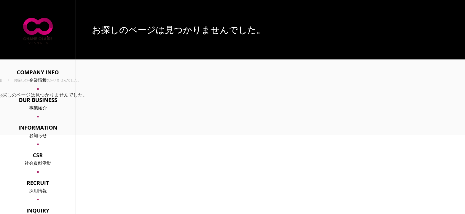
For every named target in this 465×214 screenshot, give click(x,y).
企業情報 (38, 76)
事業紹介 (38, 103)
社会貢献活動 (38, 159)
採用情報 (38, 186)
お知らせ (38, 131)
